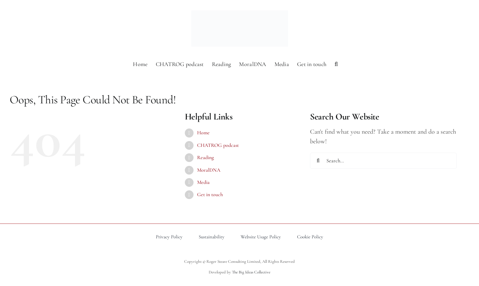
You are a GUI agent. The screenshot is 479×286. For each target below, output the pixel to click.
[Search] (318, 161)
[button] (336, 63)
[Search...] (383, 161)
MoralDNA (208, 170)
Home (203, 132)
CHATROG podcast (218, 145)
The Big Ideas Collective (251, 272)
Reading (205, 157)
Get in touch (210, 194)
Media (203, 182)
